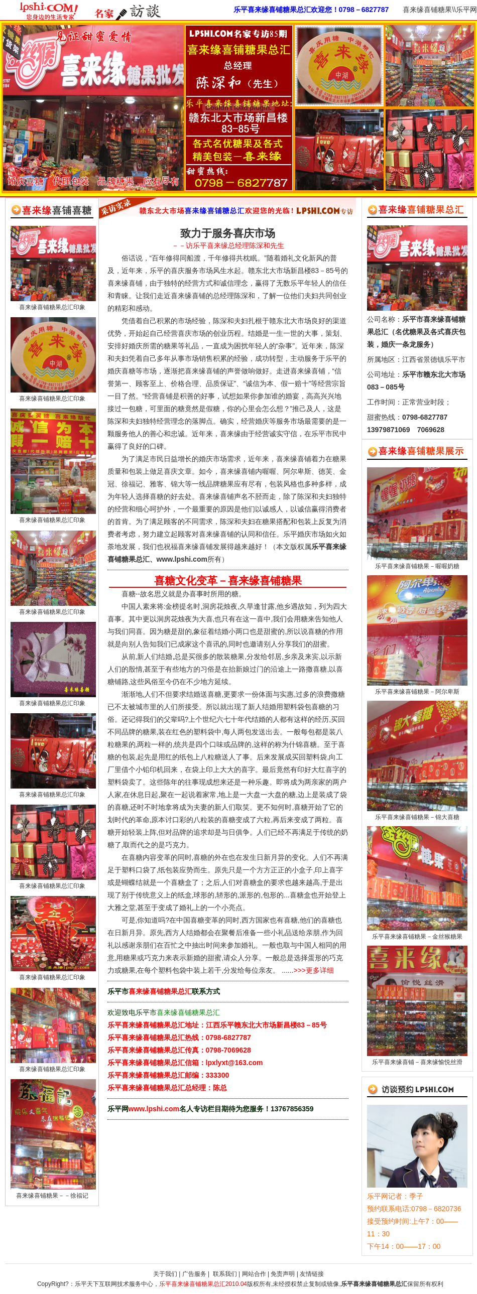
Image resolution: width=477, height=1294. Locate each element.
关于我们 (165, 1273)
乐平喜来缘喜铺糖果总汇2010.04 (203, 1283)
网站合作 (254, 1273)
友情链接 (312, 1273)
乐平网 (466, 10)
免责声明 (283, 1273)
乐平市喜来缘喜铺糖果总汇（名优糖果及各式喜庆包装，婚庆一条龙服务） (416, 331)
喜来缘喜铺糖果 (427, 10)
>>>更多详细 (314, 970)
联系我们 (223, 1273)
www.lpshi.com (154, 1109)
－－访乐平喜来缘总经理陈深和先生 (228, 245)
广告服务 (194, 1273)
